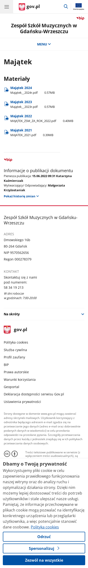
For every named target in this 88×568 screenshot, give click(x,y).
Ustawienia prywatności (22, 401)
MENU (44, 44)
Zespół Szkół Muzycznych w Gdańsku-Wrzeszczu (44, 28)
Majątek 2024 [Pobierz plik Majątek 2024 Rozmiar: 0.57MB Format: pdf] (32, 90)
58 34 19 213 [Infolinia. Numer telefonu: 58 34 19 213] (13, 287)
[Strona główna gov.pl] (29, 7)
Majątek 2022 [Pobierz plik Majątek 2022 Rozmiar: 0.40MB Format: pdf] (41, 118)
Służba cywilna (15, 350)
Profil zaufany (14, 357)
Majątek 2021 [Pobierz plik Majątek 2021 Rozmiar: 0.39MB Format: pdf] (31, 132)
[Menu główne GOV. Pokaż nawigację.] (6, 6)
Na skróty (12, 314)
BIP (6, 364)
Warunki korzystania (20, 379)
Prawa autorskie (16, 372)
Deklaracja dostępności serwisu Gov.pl (34, 394)
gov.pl (15, 330)
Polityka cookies (16, 342)
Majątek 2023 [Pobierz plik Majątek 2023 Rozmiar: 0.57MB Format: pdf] (32, 104)
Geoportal (11, 387)
